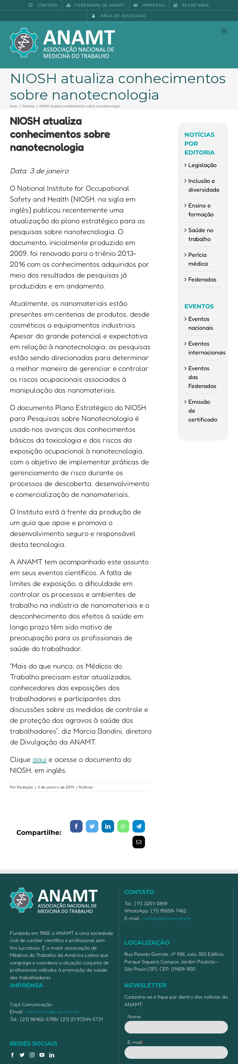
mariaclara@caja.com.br (52, 1011)
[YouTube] (41, 1054)
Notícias (86, 787)
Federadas (202, 279)
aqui (40, 759)
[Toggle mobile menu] (224, 31)
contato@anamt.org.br (166, 918)
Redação (25, 787)
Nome (134, 1016)
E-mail (136, 1042)
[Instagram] (32, 1054)
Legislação (202, 164)
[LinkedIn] (51, 1054)
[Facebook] (12, 1054)
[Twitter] (22, 1054)
